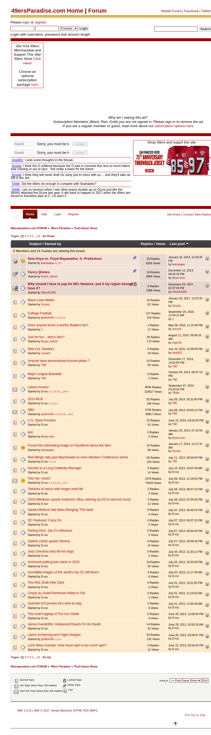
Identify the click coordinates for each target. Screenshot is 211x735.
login (26, 22)
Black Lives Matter (41, 300)
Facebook (191, 11)
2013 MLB (35, 399)
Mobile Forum (171, 11)
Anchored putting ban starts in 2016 (53, 562)
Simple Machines (61, 710)
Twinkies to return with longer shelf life (55, 489)
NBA (31, 410)
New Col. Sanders (41, 349)
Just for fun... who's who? (46, 337)
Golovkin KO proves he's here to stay (55, 603)
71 (64, 483)
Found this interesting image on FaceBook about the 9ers (69, 445)
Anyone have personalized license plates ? (59, 361)
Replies (147, 244)
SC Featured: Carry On (44, 520)
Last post (179, 244)
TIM (43, 365)
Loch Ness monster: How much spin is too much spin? (67, 645)
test (30, 432)
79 (70, 414)
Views (161, 244)
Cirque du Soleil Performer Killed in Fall (56, 593)
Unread (188, 214)
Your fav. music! (39, 478)
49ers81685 (48, 292)
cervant (176, 328)
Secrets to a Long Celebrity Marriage (54, 468)
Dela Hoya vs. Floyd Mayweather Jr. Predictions (65, 259)
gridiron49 (47, 317)
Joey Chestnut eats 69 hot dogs (51, 551)
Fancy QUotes (39, 272)
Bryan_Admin (49, 276)
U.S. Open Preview (42, 420)
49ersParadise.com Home (47, 10)
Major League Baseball (44, 374)
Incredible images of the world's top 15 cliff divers (63, 572)
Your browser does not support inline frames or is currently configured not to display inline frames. (71, 169)
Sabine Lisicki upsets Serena (49, 541)
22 (38, 236)
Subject (35, 244)
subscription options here (173, 126)
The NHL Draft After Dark (46, 582)
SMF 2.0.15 (24, 710)
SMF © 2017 (41, 710)
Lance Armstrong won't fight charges (54, 635)
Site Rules (173, 214)
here (34, 85)
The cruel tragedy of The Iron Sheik (53, 614)
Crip (202, 715)
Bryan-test (178, 277)
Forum (97, 10)
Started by (52, 244)
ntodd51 (177, 352)
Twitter (206, 11)
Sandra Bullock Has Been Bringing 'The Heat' (61, 510)
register (40, 22)
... (35, 236)
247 (65, 391)
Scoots (45, 304)
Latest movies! (38, 387)
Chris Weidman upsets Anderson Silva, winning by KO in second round (79, 499)
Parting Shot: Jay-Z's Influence (50, 530)
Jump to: (164, 680)
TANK (175, 392)
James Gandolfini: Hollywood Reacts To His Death (64, 624)
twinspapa (47, 263)
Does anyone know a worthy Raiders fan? (58, 325)
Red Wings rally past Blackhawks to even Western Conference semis (78, 457)
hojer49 (176, 342)
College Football (39, 313)
